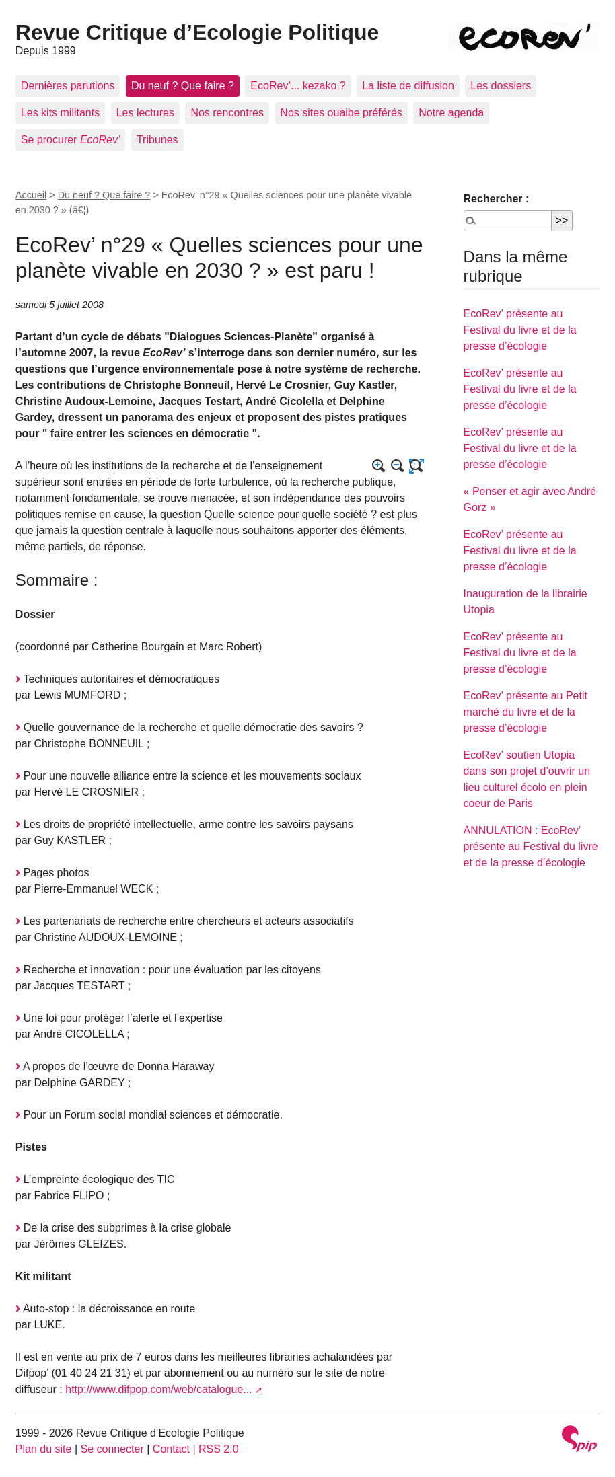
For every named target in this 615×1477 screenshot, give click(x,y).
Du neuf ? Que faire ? (182, 85)
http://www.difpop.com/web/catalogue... (158, 1389)
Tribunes (157, 139)
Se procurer (70, 139)
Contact (171, 1449)
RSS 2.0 (218, 1449)
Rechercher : (497, 198)
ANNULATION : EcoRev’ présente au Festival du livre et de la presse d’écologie (531, 846)
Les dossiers (500, 85)
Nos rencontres (227, 112)
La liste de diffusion (408, 85)
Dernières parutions (68, 85)
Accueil (30, 195)
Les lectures (145, 112)
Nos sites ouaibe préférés (341, 112)
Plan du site (43, 1449)
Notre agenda (451, 112)
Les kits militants (60, 112)
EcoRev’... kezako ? (297, 85)
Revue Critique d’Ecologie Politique (197, 32)
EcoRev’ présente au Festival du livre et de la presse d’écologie (520, 330)
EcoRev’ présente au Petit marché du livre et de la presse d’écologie (525, 712)
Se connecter (112, 1449)
